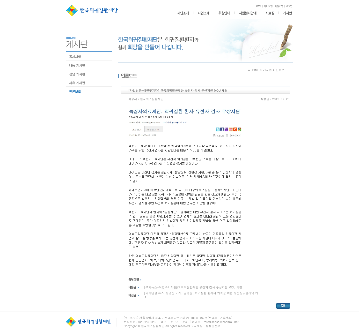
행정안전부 (213, 326)
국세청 (198, 326)
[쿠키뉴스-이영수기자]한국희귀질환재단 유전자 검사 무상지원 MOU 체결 (193, 287)
